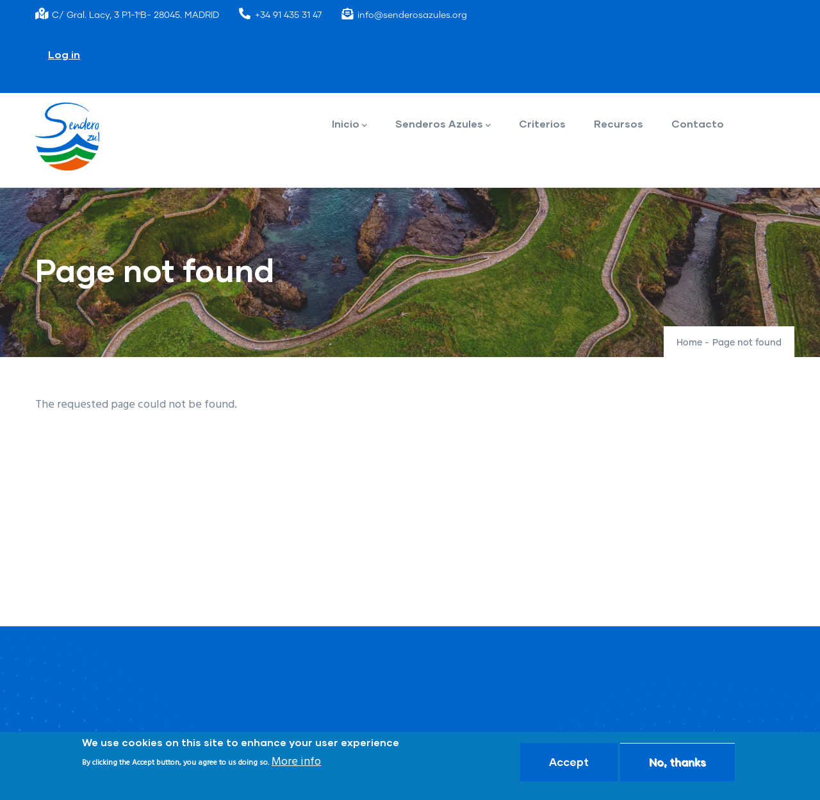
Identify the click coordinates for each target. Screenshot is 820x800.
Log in (64, 54)
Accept (569, 762)
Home (689, 342)
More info (296, 762)
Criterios (542, 123)
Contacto (697, 123)
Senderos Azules (443, 124)
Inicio (349, 124)
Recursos (618, 123)
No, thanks (677, 762)
